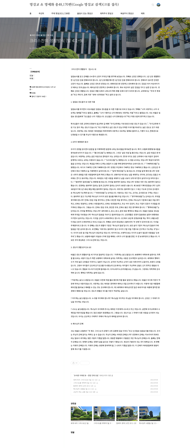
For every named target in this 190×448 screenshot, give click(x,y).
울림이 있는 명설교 (85, 13)
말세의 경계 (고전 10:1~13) (83, 386)
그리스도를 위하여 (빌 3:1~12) (84, 383)
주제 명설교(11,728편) (60, 13)
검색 (153, 5)
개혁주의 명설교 (106, 13)
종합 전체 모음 (93, 375)
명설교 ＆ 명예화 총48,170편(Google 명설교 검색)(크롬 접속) (74, 4)
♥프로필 (33, 93)
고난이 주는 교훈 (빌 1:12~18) (84, 392)
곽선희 (41, 13)
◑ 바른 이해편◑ (80, 375)
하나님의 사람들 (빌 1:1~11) (83, 389)
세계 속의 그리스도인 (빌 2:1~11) (85, 380)
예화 (143, 13)
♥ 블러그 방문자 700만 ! (38, 96)
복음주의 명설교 (127, 13)
